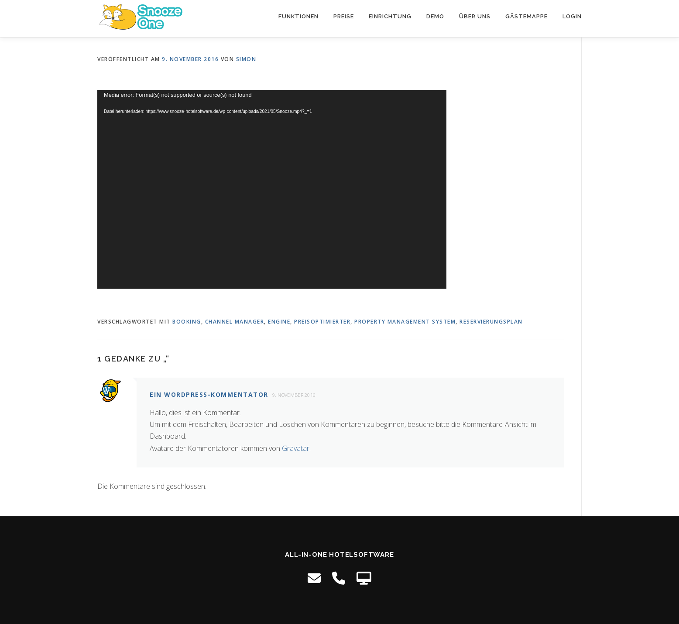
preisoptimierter (322, 321)
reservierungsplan (491, 321)
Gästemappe (526, 16)
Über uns (474, 16)
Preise (343, 16)
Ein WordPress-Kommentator (209, 394)
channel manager (234, 321)
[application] (271, 189)
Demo (435, 16)
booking (186, 321)
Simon (246, 59)
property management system (405, 321)
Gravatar (295, 448)
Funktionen (298, 16)
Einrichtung (390, 16)
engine (279, 321)
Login (572, 16)
